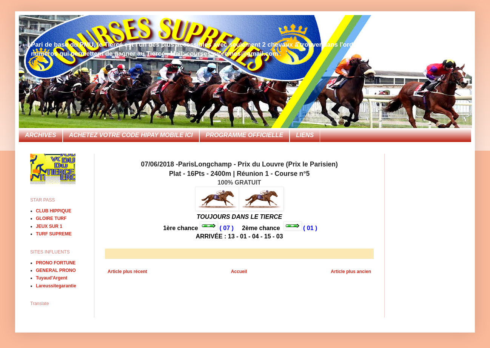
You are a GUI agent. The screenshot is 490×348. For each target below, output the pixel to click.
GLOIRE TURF (51, 218)
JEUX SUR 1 (49, 226)
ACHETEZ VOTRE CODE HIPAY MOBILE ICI (131, 135)
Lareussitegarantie (56, 285)
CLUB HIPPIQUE (53, 211)
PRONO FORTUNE (56, 263)
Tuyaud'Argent (51, 278)
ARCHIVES (40, 135)
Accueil (239, 271)
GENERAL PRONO (56, 270)
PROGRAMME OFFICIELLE (244, 135)
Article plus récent (127, 271)
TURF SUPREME (54, 234)
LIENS (305, 135)
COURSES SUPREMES (40, 24)
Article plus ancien (351, 271)
